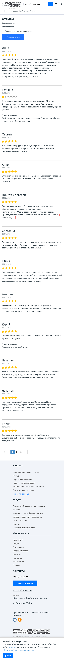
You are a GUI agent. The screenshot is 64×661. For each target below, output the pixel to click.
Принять (8, 655)
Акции (16, 543)
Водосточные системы (23, 490)
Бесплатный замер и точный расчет (29, 506)
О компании (18, 547)
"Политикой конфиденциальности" (19, 650)
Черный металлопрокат (24, 483)
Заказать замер (50, 4)
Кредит (16, 524)
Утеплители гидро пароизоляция (28, 486)
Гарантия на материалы (24, 528)
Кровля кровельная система (26, 472)
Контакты (17, 558)
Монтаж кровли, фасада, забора (28, 513)
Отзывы (16, 565)
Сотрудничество (20, 551)
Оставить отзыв (13, 37)
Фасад (16, 476)
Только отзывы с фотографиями (18, 31)
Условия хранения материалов (27, 517)
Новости (17, 554)
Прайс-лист (18, 540)
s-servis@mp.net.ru (22, 590)
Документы (18, 561)
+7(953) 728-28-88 (32, 4)
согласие (12, 647)
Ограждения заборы (22, 479)
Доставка (17, 509)
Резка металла (20, 520)
